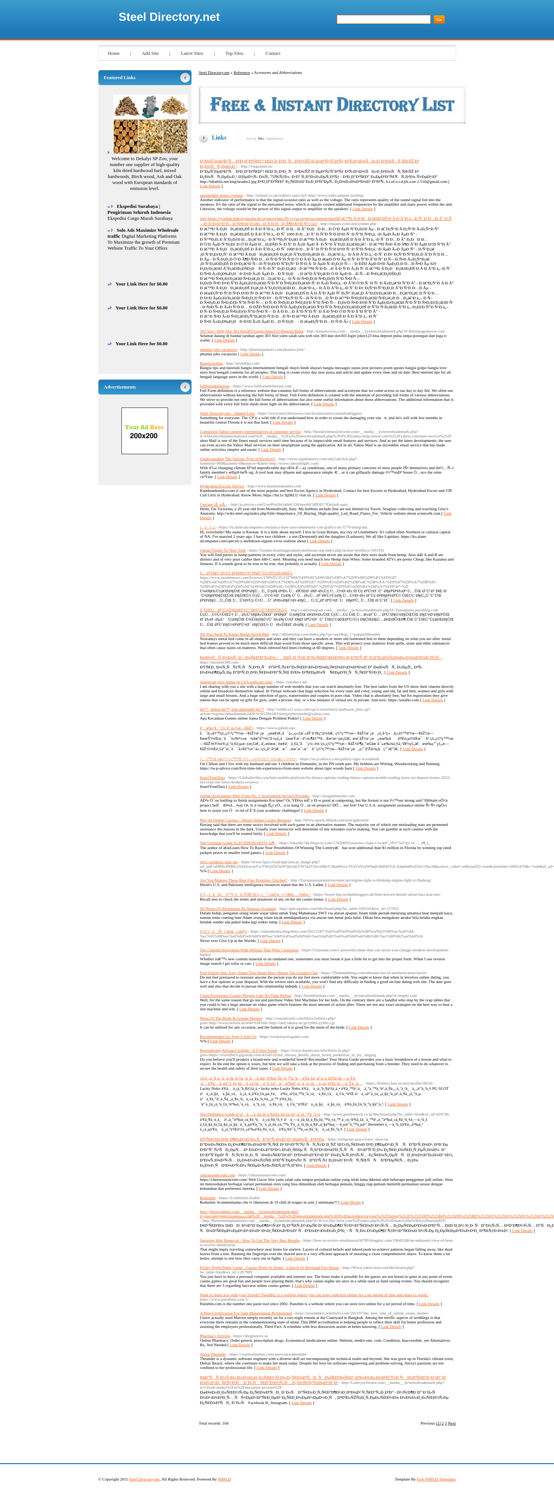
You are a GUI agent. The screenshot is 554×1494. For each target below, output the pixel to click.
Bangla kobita (211, 363)
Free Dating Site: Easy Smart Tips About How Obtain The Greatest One (259, 972)
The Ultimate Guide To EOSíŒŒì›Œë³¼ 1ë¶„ (238, 842)
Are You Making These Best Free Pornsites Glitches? (243, 880)
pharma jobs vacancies (218, 349)
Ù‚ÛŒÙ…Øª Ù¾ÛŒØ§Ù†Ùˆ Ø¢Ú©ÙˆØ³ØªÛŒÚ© (244, 610)
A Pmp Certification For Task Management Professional (246, 1313)
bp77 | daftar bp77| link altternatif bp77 (232, 709)
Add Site (150, 53)
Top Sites (234, 53)
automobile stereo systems (221, 195)
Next (452, 1423)
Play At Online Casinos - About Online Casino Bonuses (245, 820)
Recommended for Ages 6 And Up (228, 1036)
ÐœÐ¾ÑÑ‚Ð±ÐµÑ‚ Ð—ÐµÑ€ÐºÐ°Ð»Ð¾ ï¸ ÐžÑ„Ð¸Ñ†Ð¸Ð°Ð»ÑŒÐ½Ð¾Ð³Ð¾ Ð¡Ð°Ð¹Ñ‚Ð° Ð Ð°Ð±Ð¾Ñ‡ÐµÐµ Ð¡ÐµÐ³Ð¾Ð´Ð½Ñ (321, 657)
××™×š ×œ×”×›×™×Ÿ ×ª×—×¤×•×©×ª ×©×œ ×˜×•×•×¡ (248, 759)
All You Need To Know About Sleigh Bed (234, 634)
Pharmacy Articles (215, 1336)
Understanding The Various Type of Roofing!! (238, 458)
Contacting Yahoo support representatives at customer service (250, 431)
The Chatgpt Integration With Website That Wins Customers (249, 950)
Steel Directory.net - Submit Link (227, 413)
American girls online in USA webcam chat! (236, 682)
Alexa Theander (213, 1354)
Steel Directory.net (169, 17)
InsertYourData (212, 777)
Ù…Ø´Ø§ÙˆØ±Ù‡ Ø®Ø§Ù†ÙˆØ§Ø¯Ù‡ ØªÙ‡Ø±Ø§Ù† (246, 573)
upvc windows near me (219, 862)
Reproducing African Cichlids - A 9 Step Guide (239, 1050)
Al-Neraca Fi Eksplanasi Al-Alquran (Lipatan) (238, 908)
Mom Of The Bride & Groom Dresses (231, 1018)
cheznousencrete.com (217, 1175)
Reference (242, 72)
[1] (438, 1423)
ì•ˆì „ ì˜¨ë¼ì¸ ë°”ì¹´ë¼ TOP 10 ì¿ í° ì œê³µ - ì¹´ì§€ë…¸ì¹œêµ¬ (255, 894)
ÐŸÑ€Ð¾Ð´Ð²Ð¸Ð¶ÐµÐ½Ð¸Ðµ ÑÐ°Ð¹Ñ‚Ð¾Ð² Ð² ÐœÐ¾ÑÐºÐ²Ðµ (262, 1139)
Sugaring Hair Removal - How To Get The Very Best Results (250, 1240)
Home (114, 53)
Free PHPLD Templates (436, 1479)
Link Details (210, 186)
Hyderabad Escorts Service (222, 486)
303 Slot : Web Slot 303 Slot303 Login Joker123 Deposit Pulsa (252, 331)
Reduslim (208, 1197)
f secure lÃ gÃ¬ (213, 504)
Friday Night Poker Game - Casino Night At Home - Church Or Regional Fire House (269, 1267)
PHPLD (224, 1479)
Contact (272, 53)
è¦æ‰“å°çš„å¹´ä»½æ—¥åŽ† (226, 728)
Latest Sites (192, 53)
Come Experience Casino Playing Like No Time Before (245, 995)
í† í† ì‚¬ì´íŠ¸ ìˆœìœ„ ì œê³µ (223, 931)
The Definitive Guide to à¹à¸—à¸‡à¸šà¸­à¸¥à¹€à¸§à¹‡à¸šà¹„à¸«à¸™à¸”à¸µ (260, 1114)
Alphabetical (274, 138)
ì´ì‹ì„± (207, 527)
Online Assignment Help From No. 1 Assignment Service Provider (255, 795)
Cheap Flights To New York (223, 550)
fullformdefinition (214, 386)
